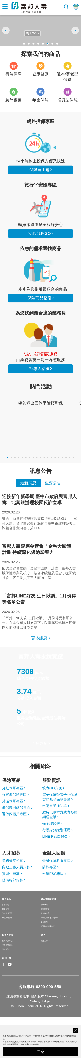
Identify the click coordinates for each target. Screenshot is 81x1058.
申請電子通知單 (54, 806)
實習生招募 (11, 874)
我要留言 (5, 909)
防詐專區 (49, 867)
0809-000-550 (48, 986)
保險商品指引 (40, 270)
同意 (41, 1051)
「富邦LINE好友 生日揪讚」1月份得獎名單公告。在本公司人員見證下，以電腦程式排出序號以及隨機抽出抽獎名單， (40, 611)
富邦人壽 (29, 7)
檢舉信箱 (44, 922)
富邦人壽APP (46, 941)
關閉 (75, 1030)
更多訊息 (39, 638)
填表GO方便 (52, 788)
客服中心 (5, 905)
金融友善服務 (7, 918)
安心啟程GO (40, 206)
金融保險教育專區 (56, 861)
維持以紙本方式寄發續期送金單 (59, 814)
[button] (24, 44)
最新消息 (28, 483)
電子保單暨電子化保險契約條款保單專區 (59, 797)
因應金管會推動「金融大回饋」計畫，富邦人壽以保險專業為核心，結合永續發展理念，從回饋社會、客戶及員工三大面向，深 (40, 561)
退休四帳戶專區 (14, 814)
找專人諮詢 (40, 335)
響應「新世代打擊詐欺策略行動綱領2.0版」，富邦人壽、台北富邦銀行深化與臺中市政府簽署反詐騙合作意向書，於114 (40, 512)
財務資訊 (5, 949)
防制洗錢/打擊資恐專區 (50, 918)
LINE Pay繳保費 (55, 836)
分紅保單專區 (12, 788)
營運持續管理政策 (48, 926)
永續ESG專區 (53, 874)
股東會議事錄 (7, 945)
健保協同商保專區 (16, 808)
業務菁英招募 (12, 861)
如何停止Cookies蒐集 (30, 1044)
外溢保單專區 (12, 801)
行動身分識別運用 (56, 830)
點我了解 (31, 36)
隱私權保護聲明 (11, 1044)
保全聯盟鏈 (51, 823)
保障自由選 (39, 170)
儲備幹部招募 (12, 880)
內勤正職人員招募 (16, 867)
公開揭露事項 (7, 941)
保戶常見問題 (7, 913)
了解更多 (39, 743)
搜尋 (67, 6)
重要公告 (53, 483)
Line (15, 964)
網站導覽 (44, 905)
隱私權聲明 (45, 909)
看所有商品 (40, 142)
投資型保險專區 (14, 795)
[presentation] (6, 30)
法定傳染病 (45, 913)
